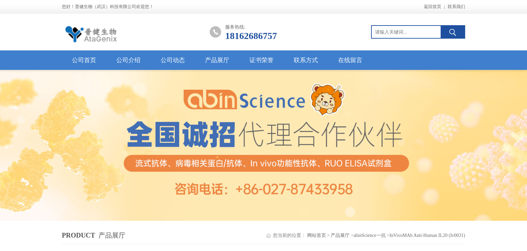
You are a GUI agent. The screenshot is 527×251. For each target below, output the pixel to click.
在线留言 (350, 60)
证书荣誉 (261, 60)
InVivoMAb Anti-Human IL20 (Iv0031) (427, 235)
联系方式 (306, 60)
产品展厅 (217, 60)
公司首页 (84, 60)
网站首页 (316, 235)
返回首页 (432, 6)
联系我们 (456, 6)
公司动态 (173, 60)
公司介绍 (128, 60)
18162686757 (251, 36)
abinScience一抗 (370, 235)
